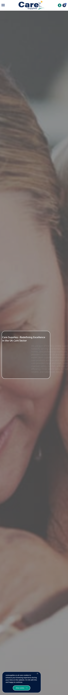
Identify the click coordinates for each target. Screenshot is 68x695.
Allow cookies (20, 688)
